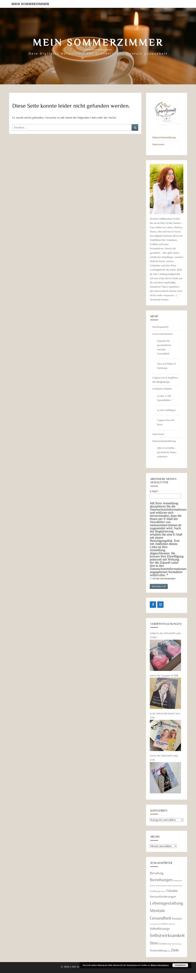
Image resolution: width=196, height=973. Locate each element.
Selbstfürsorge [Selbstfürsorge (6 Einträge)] (160, 928)
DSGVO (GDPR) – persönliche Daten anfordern (166, 452)
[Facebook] (153, 604)
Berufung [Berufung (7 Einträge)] (157, 873)
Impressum (158, 144)
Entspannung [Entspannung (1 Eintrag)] (177, 885)
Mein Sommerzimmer (30, 4)
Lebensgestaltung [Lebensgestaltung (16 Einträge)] (166, 903)
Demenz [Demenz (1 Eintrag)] (153, 885)
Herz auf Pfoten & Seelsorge (166, 365)
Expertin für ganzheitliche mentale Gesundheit (164, 347)
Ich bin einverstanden (162, 578)
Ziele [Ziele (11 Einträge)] (175, 950)
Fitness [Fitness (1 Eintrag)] (163, 891)
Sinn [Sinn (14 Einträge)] (154, 943)
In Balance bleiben (162, 388)
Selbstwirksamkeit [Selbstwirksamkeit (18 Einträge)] (167, 935)
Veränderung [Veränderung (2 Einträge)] (165, 944)
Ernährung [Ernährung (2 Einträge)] (155, 891)
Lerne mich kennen (162, 334)
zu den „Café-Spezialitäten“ (165, 398)
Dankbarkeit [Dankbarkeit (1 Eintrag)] (177, 880)
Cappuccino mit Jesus (165, 422)
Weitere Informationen (160, 965)
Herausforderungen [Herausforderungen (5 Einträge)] (163, 896)
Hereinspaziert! (160, 327)
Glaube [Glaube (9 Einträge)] (172, 890)
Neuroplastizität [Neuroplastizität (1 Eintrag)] (155, 924)
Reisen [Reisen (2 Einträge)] (165, 924)
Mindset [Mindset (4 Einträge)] (177, 918)
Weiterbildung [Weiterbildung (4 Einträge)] (158, 950)
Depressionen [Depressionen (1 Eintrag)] (161, 885)
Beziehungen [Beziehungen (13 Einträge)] (161, 879)
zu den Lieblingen (166, 410)
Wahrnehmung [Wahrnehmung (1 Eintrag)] (176, 944)
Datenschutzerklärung (164, 137)
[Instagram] (160, 604)
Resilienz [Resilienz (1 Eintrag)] (172, 924)
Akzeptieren (180, 965)
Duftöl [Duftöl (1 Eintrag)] (169, 885)
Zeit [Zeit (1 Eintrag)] (168, 951)
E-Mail (154, 491)
